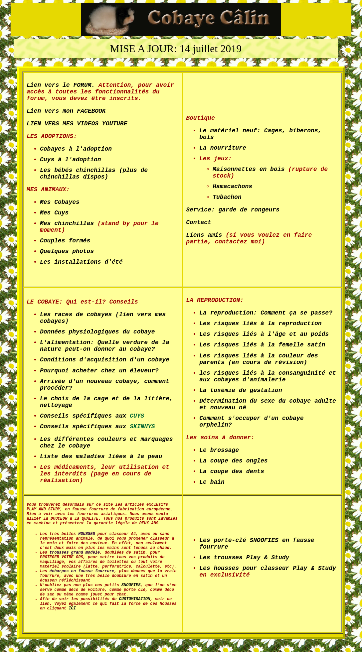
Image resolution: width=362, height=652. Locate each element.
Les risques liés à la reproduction (260, 323)
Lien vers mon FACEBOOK (66, 111)
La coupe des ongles (233, 460)
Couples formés (65, 240)
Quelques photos (67, 251)
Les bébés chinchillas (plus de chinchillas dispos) (94, 173)
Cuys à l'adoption (70, 159)
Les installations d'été (81, 262)
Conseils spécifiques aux (92, 416)
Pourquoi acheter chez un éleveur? (99, 370)
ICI (71, 608)
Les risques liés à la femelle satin (262, 344)
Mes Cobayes (60, 202)
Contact (198, 222)
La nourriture (222, 148)
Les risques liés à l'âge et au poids (264, 334)
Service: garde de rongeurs (232, 209)
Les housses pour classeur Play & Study (267, 568)
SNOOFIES (131, 585)
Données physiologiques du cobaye (97, 331)
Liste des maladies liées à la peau (101, 456)
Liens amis (204, 235)
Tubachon (227, 197)
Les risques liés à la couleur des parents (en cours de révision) (258, 359)
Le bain (212, 482)
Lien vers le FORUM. (61, 85)
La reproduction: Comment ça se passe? (265, 313)
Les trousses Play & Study (244, 557)
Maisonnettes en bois (248, 169)
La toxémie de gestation (240, 390)
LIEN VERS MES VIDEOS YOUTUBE (77, 123)
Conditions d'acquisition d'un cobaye (104, 359)
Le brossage (219, 450)
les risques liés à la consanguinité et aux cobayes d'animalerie (267, 376)
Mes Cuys (54, 212)
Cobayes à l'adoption (76, 149)
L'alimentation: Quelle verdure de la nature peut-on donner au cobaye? (104, 345)
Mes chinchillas (67, 223)
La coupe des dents (231, 471)
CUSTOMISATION (133, 599)
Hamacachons (232, 186)
